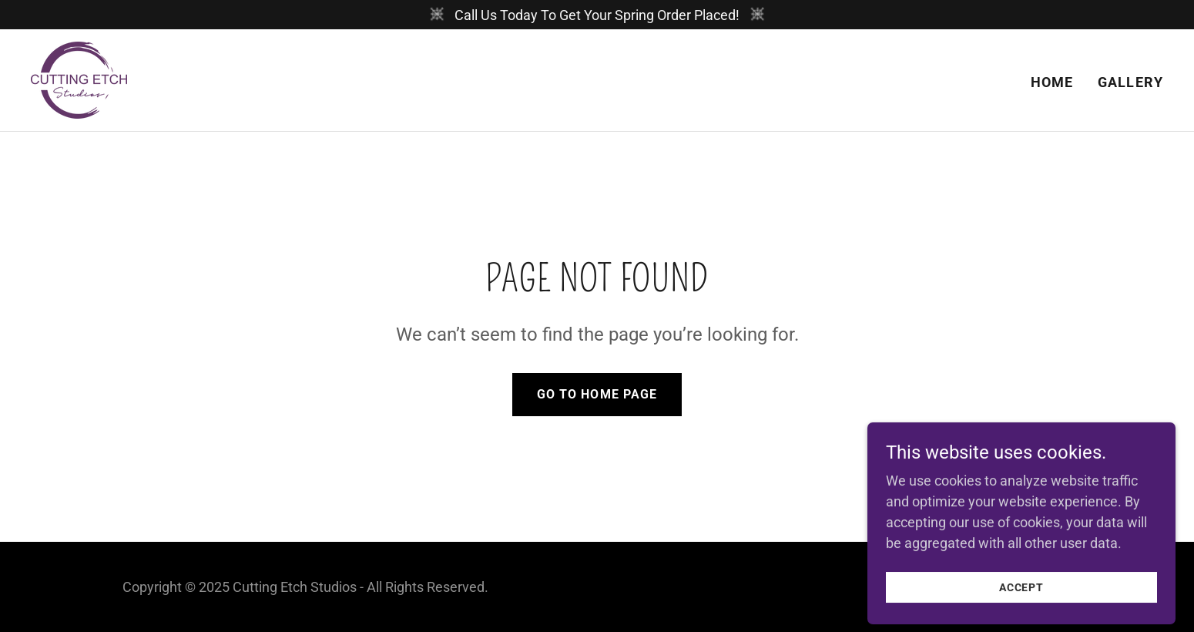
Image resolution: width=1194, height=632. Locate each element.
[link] (79, 79)
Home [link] (1052, 82)
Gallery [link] (1130, 82)
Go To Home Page (596, 394)
